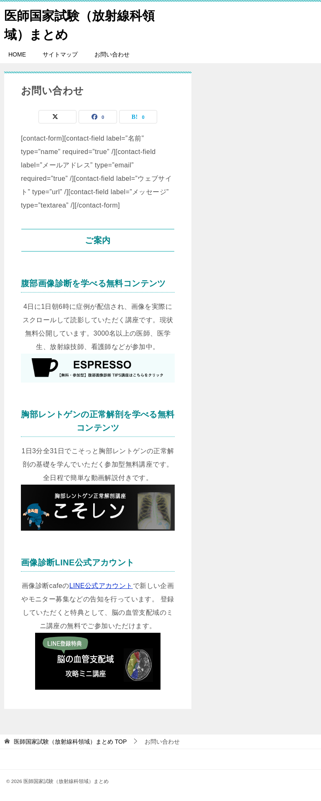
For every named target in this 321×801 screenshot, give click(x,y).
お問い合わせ (112, 54)
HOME (17, 54)
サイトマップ (60, 54)
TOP (70, 741)
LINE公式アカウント (101, 585)
